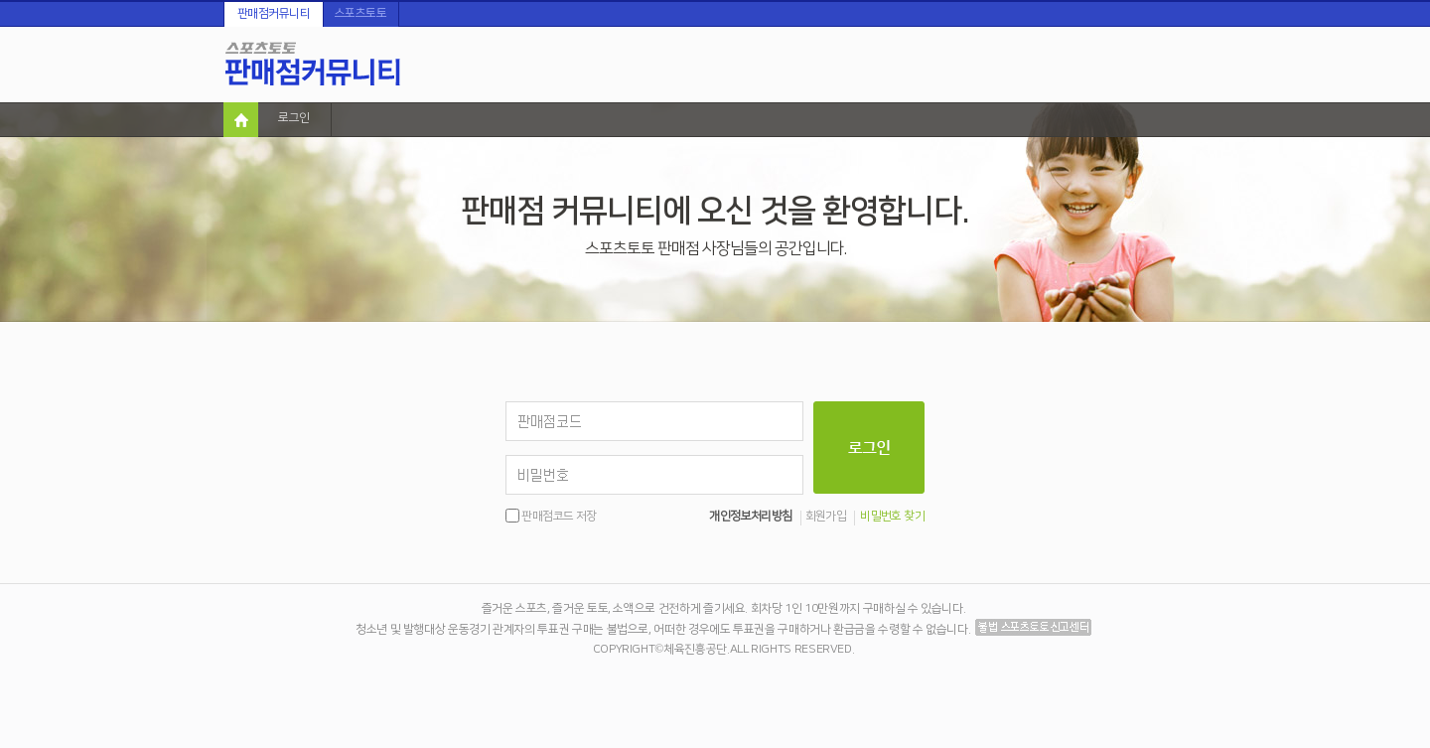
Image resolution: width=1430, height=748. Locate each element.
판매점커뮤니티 (274, 13)
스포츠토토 (361, 13)
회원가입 (826, 517)
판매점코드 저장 (558, 516)
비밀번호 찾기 (892, 517)
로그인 (294, 117)
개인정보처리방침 (750, 517)
